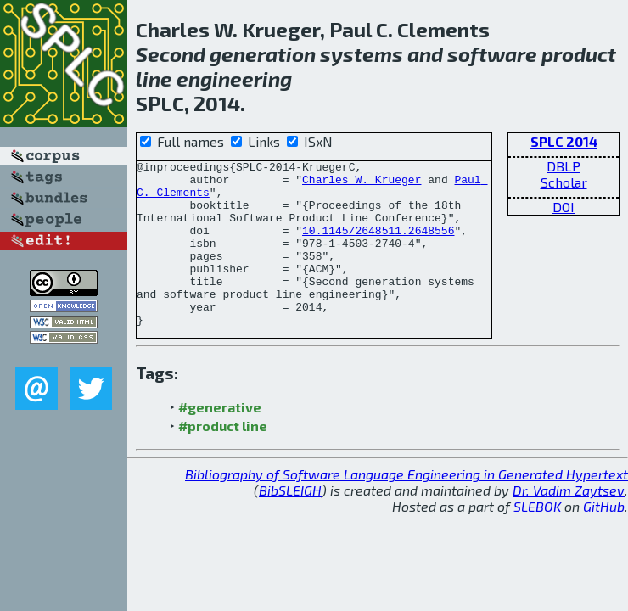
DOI (563, 207)
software (492, 54)
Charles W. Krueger (361, 184)
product (578, 54)
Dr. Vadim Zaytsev (569, 523)
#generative (219, 440)
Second (170, 54)
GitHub (604, 539)
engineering (234, 78)
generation (263, 54)
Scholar (564, 182)
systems (361, 54)
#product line (222, 459)
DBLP (563, 166)
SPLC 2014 (563, 141)
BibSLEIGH (290, 523)
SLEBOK (537, 539)
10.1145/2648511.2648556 (378, 245)
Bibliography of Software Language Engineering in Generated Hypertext (406, 507)
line (154, 78)
